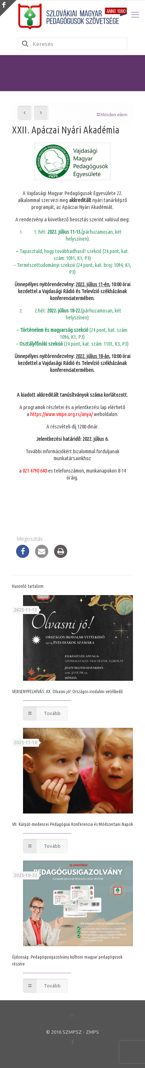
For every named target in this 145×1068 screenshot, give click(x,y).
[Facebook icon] (72, 1042)
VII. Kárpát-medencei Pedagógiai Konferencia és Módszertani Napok (72, 824)
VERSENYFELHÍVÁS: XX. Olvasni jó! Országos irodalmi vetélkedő (67, 691)
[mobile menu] (135, 14)
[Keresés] (73, 44)
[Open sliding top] (8, 8)
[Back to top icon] (72, 1015)
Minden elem (111, 114)
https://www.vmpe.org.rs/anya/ (61, 414)
